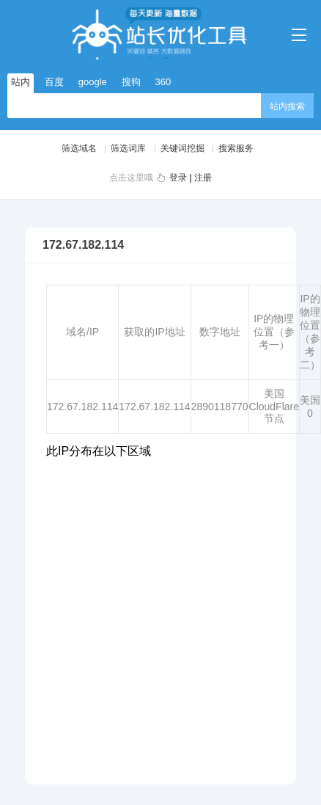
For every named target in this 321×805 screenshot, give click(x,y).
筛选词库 (128, 148)
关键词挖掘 (182, 148)
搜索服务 (236, 148)
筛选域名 (79, 148)
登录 (178, 177)
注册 (203, 177)
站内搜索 (287, 106)
